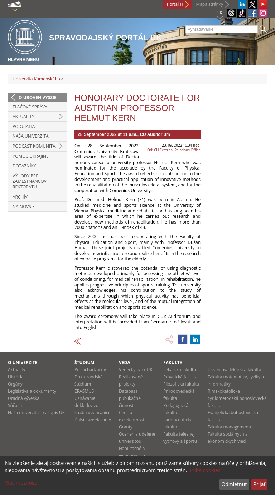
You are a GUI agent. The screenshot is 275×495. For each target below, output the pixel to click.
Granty (125, 427)
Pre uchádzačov (90, 370)
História (16, 377)
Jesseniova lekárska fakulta (234, 370)
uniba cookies (204, 470)
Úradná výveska (23, 398)
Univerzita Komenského (36, 79)
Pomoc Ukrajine (31, 156)
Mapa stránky (209, 4)
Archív (20, 197)
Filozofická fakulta (181, 384)
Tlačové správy (30, 107)
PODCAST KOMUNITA (34, 146)
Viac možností (21, 482)
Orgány (15, 384)
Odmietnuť (234, 484)
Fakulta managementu (230, 427)
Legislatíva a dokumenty (32, 391)
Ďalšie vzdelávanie (92, 420)
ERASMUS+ (85, 391)
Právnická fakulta (180, 377)
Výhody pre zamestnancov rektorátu (30, 181)
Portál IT (175, 4)
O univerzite (23, 362)
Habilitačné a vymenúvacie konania (132, 455)
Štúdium (84, 362)
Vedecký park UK (136, 370)
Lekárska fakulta (179, 370)
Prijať (259, 484)
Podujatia (24, 126)
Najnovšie (24, 207)
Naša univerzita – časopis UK (36, 413)
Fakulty (172, 362)
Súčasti (15, 405)
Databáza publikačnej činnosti (130, 398)
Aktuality (23, 116)
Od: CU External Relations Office (174, 149)
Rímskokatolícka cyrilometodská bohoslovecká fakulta (237, 398)
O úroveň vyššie (38, 97)
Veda (124, 362)
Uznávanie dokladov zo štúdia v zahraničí (91, 405)
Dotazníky (24, 166)
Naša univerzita (31, 136)
